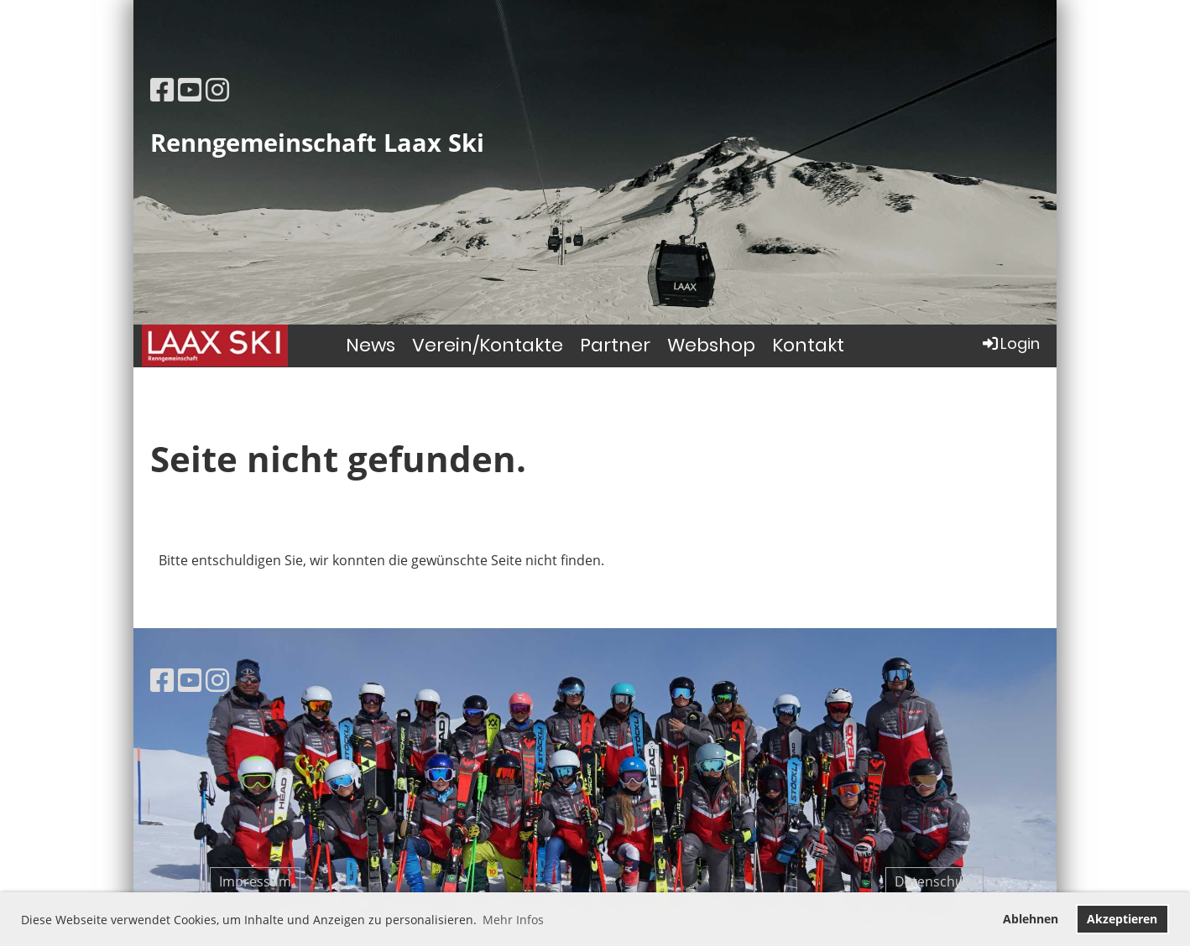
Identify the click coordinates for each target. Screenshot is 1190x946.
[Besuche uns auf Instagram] (217, 89)
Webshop (711, 345)
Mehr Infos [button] (513, 920)
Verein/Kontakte (487, 345)
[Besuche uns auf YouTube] (189, 89)
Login (1010, 343)
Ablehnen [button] (1030, 919)
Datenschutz (934, 881)
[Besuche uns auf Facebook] (162, 89)
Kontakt (808, 345)
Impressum (255, 881)
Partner (615, 345)
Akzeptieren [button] (1122, 919)
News (370, 345)
